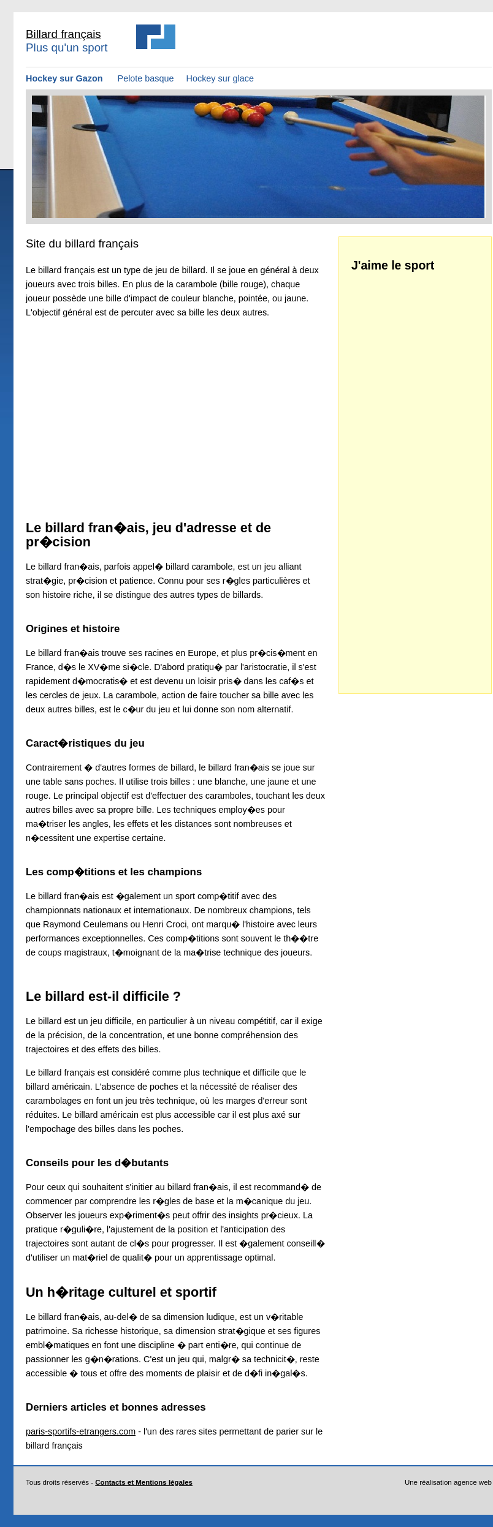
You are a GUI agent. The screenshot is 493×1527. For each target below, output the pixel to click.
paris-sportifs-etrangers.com (81, 1431)
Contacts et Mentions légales (144, 1482)
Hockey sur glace (220, 78)
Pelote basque (146, 78)
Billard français (63, 34)
